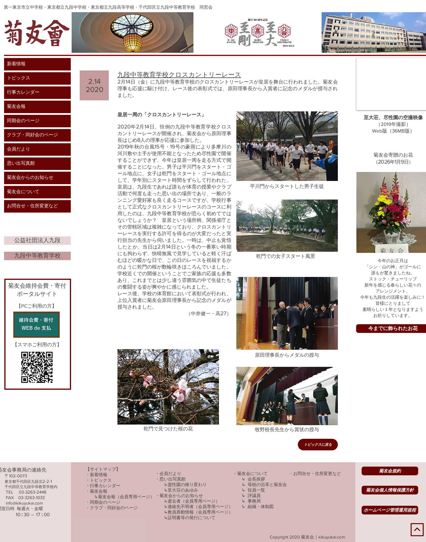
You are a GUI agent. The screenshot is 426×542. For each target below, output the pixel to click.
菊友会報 (16, 107)
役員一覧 (256, 489)
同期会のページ (23, 121)
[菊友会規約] (390, 471)
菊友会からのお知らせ (30, 178)
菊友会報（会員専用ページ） (126, 496)
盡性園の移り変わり (187, 484)
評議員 (254, 495)
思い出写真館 (21, 163)
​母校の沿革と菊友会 (267, 484)
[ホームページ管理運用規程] (390, 510)
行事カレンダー (23, 92)
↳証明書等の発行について (189, 517)
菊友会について (23, 192)
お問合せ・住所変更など (32, 206)
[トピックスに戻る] (318, 444)
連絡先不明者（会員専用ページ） (200, 506)
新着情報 (16, 64)
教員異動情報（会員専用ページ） (200, 512)
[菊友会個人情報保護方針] (390, 490)
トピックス (18, 78)
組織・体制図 (261, 506)
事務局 (254, 501)
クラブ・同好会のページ (32, 135)
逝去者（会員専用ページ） (194, 501)
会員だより (18, 149)
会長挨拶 (256, 478)
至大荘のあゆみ (183, 489)
